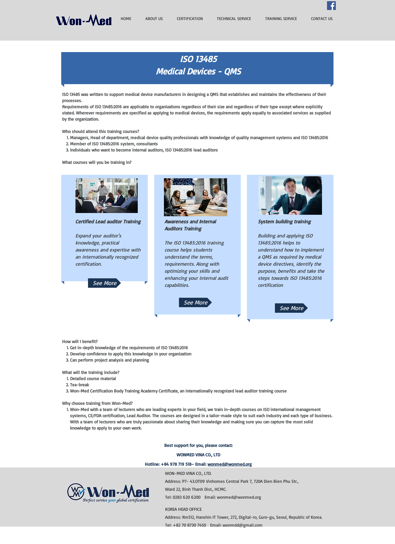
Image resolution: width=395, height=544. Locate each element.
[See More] (104, 283)
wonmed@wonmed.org (230, 464)
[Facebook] (331, 5)
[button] (195, 302)
